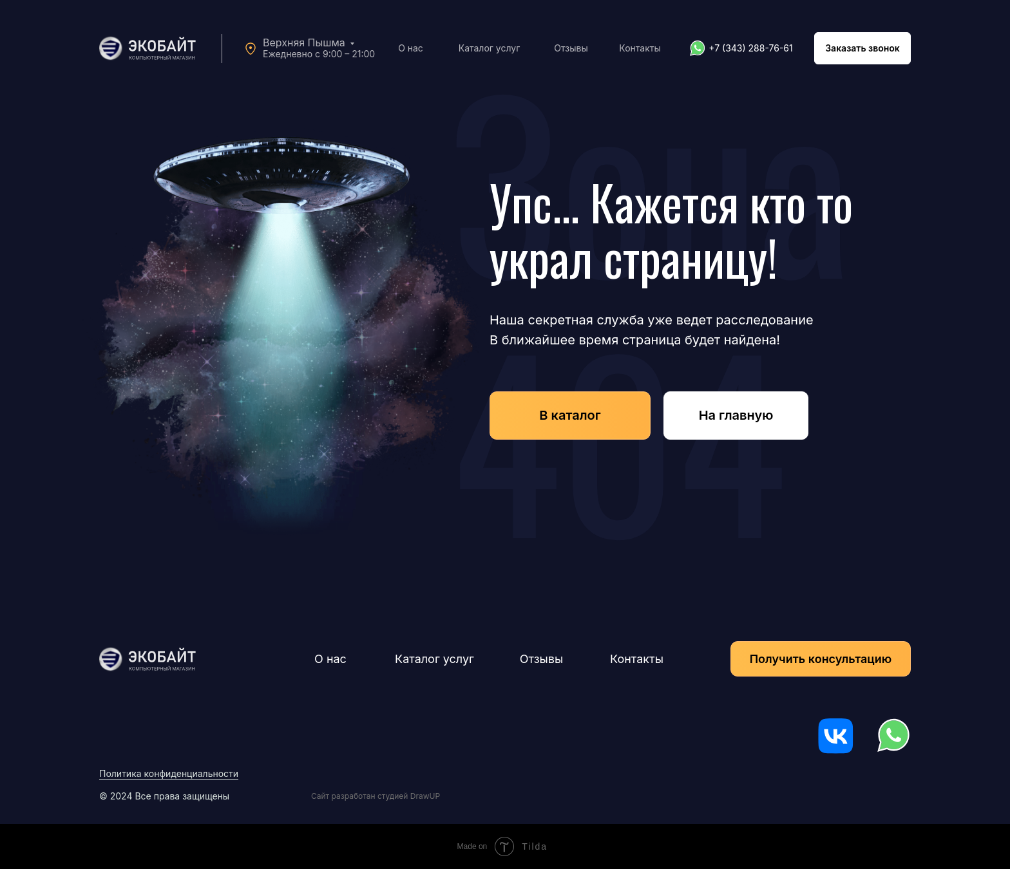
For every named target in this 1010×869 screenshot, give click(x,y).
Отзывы (570, 47)
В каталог (569, 415)
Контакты (639, 47)
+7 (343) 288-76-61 (750, 47)
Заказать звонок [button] (862, 47)
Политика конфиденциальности (168, 773)
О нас (410, 47)
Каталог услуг (489, 47)
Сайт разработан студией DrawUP (375, 796)
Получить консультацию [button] (821, 659)
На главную (736, 415)
